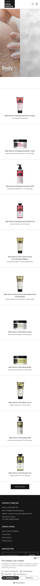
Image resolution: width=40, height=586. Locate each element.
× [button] (38, 558)
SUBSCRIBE (32, 555)
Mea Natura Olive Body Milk (20, 438)
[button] (20, 583)
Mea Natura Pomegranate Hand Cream (20, 116)
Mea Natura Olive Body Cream (20, 332)
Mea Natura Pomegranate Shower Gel (20, 221)
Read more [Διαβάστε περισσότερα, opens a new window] (13, 567)
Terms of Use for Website (10, 531)
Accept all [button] (10, 578)
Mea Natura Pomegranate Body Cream (20, 151)
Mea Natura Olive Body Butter (19, 367)
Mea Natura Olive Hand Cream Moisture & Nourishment (20, 295)
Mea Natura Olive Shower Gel (20, 473)
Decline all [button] (29, 578)
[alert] (20, 571)
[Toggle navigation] (37, 4)
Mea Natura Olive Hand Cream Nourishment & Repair (20, 258)
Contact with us (7, 541)
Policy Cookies (6, 538)
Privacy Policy (6, 534)
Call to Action (20, 487)
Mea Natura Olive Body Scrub (20, 402)
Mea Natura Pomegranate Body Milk (20, 186)
